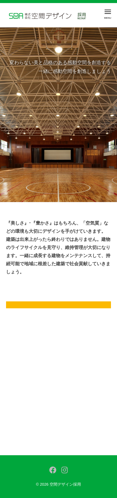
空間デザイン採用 (65, 484)
